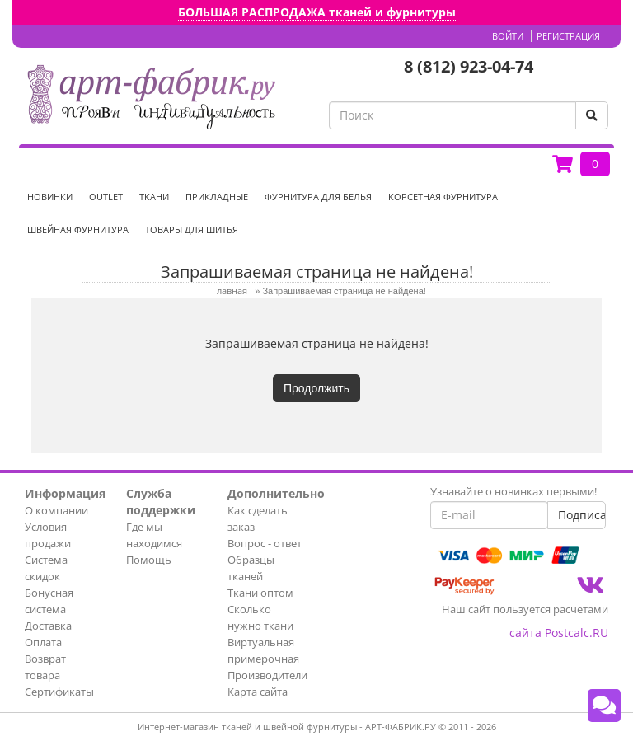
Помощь (148, 559)
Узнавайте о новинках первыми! (513, 491)
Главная (229, 290)
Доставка (48, 625)
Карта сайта (257, 691)
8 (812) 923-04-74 (468, 66)
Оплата (43, 642)
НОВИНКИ (50, 196)
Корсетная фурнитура (443, 196)
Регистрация (568, 36)
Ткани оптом (260, 592)
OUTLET (106, 196)
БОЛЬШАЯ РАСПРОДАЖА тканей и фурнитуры (317, 12)
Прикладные (216, 196)
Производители (267, 675)
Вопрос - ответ (264, 543)
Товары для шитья (191, 229)
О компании (56, 510)
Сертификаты (59, 691)
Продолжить (316, 388)
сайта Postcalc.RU (558, 632)
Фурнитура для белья (318, 196)
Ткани (154, 196)
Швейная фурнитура (78, 229)
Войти (507, 36)
